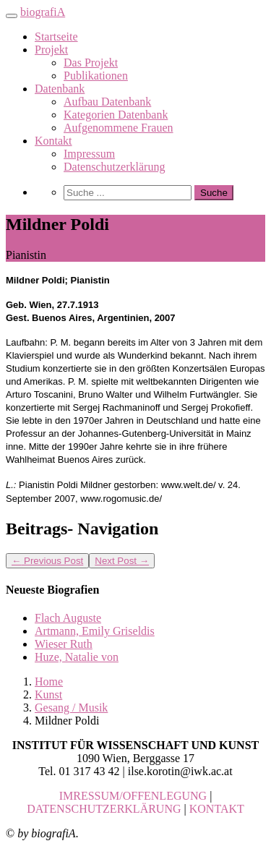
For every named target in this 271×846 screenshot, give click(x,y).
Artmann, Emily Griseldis (95, 631)
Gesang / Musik (71, 707)
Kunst (48, 694)
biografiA (42, 12)
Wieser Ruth (64, 644)
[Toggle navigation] (11, 16)
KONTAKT (216, 809)
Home (49, 681)
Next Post (122, 560)
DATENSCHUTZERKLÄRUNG (104, 809)
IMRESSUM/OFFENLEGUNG (133, 796)
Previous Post (47, 560)
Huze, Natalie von (77, 657)
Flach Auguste (68, 618)
